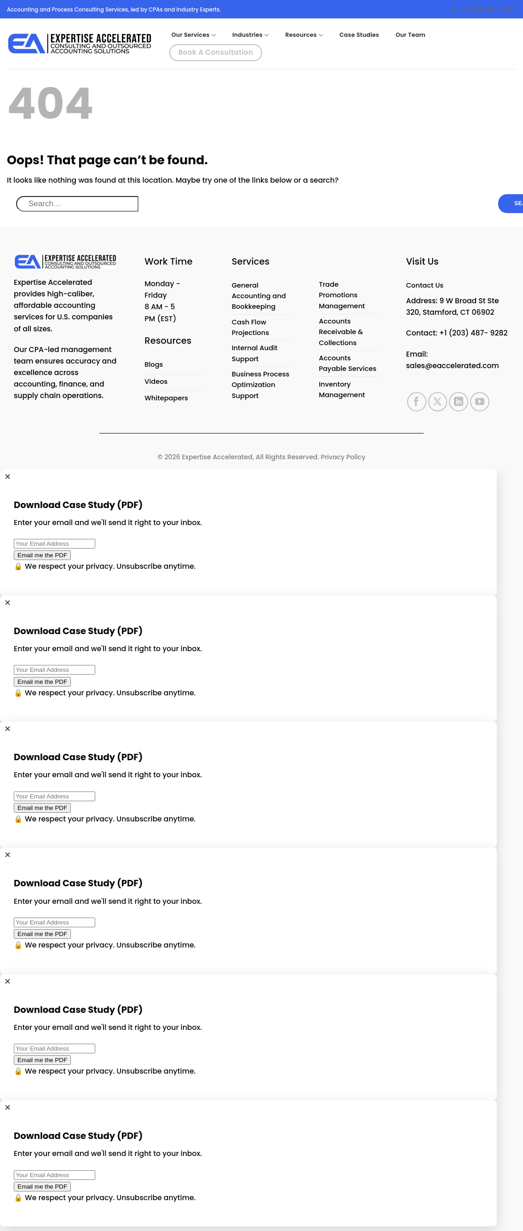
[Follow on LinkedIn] (458, 403)
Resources (304, 35)
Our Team (410, 35)
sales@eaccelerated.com (452, 367)
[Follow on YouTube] (479, 403)
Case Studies (359, 35)
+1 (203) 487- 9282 (473, 334)
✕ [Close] (7, 480)
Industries (250, 35)
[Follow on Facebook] (416, 403)
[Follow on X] (438, 403)
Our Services (194, 35)
